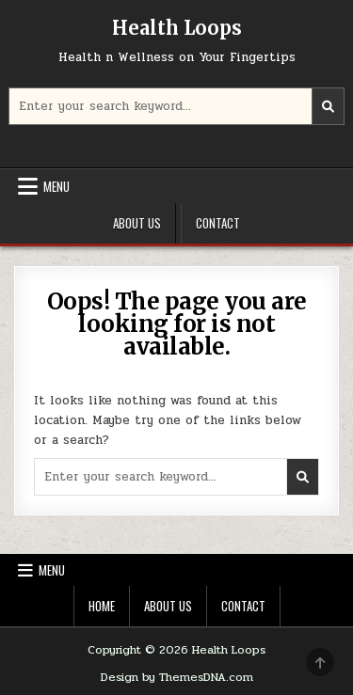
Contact (218, 222)
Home (101, 605)
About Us (137, 222)
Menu (56, 186)
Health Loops (177, 27)
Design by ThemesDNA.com (177, 677)
